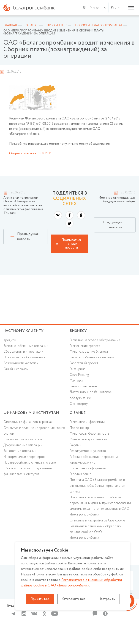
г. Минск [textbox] (93, 8)
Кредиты (9, 340)
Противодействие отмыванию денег (30, 462)
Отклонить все (73, 599)
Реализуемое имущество (88, 451)
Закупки (75, 445)
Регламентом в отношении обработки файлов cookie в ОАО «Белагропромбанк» (71, 582)
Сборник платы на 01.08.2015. (30, 153)
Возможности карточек (20, 363)
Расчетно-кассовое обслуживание (95, 340)
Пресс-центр (79, 428)
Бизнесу (78, 331)
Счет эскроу (79, 404)
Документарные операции (22, 445)
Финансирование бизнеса (89, 351)
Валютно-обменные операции (25, 346)
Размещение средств (85, 346)
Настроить (106, 599)
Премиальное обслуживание (24, 357)
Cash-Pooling (79, 375)
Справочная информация (88, 468)
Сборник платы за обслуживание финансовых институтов (27, 471)
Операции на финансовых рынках (27, 422)
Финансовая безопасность (89, 433)
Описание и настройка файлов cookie (97, 520)
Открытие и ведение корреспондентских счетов (34, 431)
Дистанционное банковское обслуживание (91, 395)
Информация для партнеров (24, 457)
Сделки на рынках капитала (22, 439)
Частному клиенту (23, 331)
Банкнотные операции (19, 451)
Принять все (39, 599)
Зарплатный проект (84, 363)
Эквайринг (77, 369)
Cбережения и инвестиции (23, 351)
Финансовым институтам (31, 413)
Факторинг (78, 380)
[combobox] (92, 8)
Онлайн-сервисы (15, 369)
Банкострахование (83, 386)
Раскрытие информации (87, 422)
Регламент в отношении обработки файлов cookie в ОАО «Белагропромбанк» (96, 532)
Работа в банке (80, 474)
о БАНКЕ (78, 413)
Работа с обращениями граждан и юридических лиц (94, 460)
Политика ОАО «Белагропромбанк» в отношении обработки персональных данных (97, 486)
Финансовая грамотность (88, 439)
